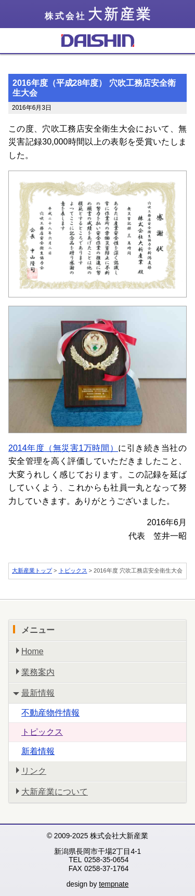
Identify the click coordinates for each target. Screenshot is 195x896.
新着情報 (38, 751)
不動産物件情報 (50, 712)
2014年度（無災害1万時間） (63, 448)
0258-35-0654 (106, 860)
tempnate (113, 884)
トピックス (73, 570)
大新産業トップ (32, 570)
